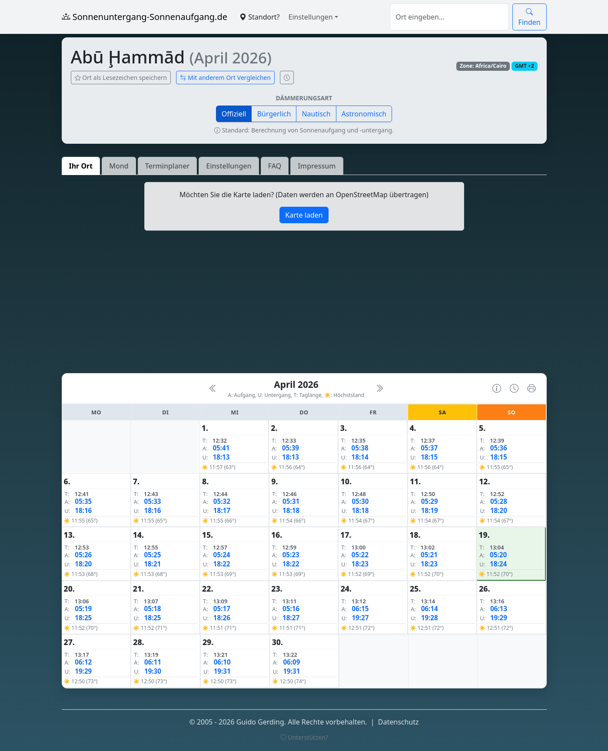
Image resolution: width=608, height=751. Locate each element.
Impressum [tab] (317, 166)
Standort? (259, 17)
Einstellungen (311, 17)
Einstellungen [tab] (228, 166)
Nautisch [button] (316, 114)
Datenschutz (398, 722)
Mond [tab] (118, 166)
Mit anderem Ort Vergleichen (225, 77)
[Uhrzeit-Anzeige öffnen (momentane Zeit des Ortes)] (287, 77)
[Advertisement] (304, 305)
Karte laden (303, 215)
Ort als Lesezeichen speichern (121, 77)
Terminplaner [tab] (167, 166)
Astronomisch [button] (364, 114)
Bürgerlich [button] (274, 114)
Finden (529, 17)
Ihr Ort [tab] (81, 166)
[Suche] (449, 16)
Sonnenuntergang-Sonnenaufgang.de (145, 17)
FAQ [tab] (275, 166)
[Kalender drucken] (531, 388)
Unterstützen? (304, 737)
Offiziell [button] (234, 114)
